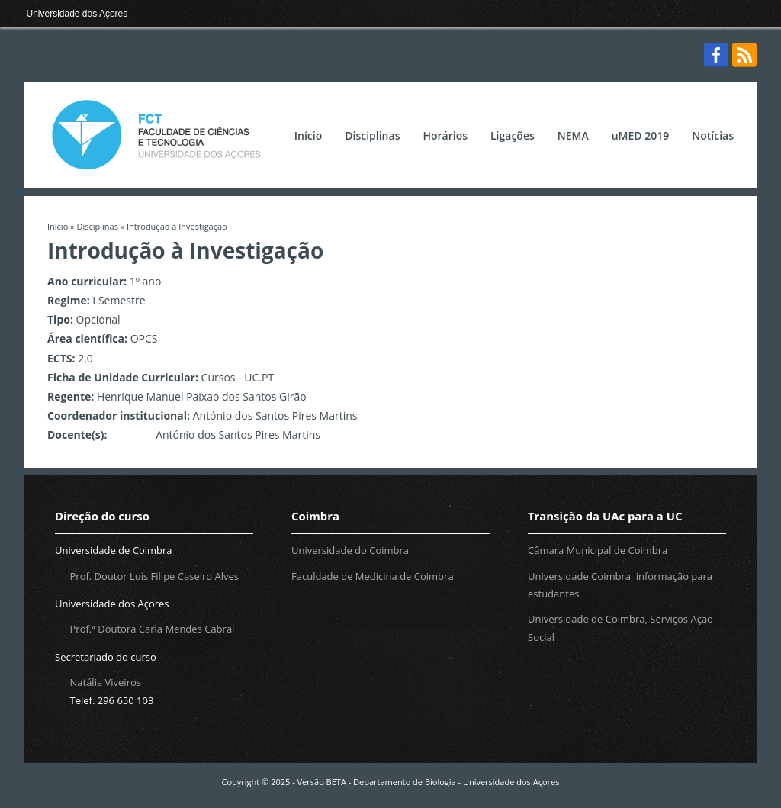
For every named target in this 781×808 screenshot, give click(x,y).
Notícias (713, 135)
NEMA (573, 135)
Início (308, 135)
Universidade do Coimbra (350, 550)
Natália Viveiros (105, 682)
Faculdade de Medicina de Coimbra (372, 576)
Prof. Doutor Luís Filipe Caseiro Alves (154, 576)
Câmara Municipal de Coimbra (597, 550)
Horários (445, 135)
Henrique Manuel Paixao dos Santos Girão (202, 396)
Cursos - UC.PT (238, 377)
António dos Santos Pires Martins (275, 415)
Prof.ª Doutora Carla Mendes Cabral (152, 629)
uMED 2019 (641, 135)
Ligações (512, 135)
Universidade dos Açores (77, 13)
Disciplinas (372, 135)
